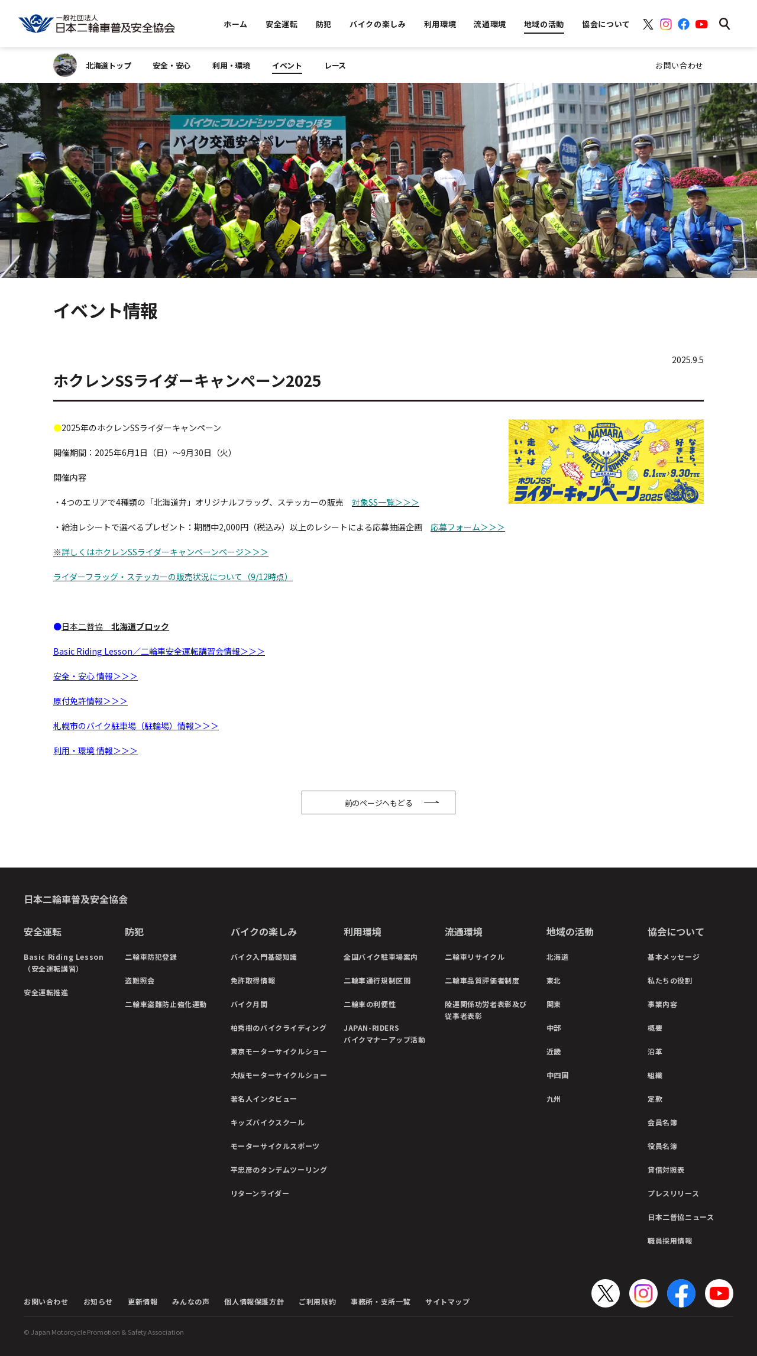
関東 (553, 1004)
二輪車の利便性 (370, 1004)
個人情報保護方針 (254, 1301)
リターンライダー (260, 1193)
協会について (676, 931)
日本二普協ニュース (681, 1217)
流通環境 (464, 931)
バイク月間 (249, 1004)
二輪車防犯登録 (151, 957)
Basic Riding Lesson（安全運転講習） (63, 962)
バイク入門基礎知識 (264, 957)
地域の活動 (570, 931)
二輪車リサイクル (474, 957)
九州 (553, 1098)
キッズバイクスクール (268, 1122)
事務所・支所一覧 (380, 1301)
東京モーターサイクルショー (279, 1051)
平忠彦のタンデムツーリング (279, 1169)
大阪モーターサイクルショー (279, 1075)
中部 (553, 1027)
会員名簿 (662, 1122)
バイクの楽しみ (264, 931)
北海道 (557, 957)
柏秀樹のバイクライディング (279, 1027)
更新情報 (142, 1301)
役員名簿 (662, 1146)
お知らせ (98, 1301)
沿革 (655, 1051)
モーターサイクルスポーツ (275, 1146)
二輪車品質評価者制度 (482, 980)
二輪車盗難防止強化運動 (166, 1004)
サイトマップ (447, 1301)
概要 (655, 1027)
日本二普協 (115, 626)
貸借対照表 (666, 1169)
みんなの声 (190, 1301)
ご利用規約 (317, 1301)
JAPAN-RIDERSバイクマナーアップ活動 (385, 1033)
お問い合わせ (679, 65)
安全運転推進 (46, 992)
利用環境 (362, 931)
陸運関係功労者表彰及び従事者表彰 (486, 1010)
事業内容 (662, 1004)
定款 (655, 1098)
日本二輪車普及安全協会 (76, 899)
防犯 (134, 931)
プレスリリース (673, 1193)
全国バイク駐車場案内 (381, 957)
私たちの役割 (670, 980)
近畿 (553, 1051)
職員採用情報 (670, 1240)
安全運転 (43, 931)
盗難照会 (139, 980)
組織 (655, 1075)
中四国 (557, 1075)
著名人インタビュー (264, 1098)
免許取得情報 (253, 980)
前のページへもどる (379, 802)
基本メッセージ (674, 957)
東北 (553, 980)
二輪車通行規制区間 (377, 980)
